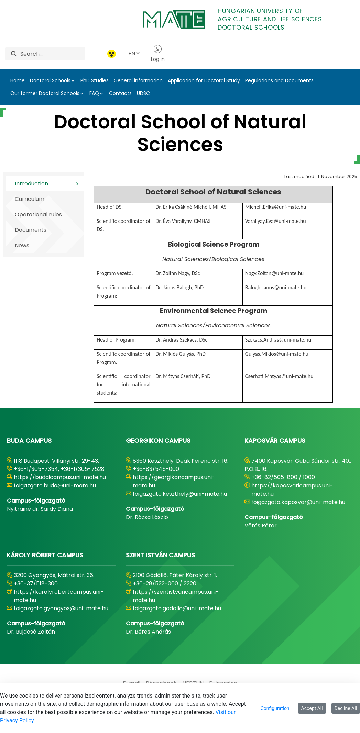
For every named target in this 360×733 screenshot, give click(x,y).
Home (17, 80)
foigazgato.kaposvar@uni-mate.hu (298, 502)
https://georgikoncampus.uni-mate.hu (174, 481)
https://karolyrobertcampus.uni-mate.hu (58, 596)
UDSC (143, 93)
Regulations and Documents (279, 80)
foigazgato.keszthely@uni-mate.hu (180, 494)
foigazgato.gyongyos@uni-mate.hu (61, 608)
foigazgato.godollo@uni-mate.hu (177, 608)
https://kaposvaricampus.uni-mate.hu (292, 490)
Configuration (275, 708)
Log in (158, 54)
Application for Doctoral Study (204, 80)
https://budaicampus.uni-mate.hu (60, 477)
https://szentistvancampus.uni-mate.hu (176, 596)
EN (134, 53)
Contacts (120, 93)
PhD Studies (94, 80)
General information (138, 80)
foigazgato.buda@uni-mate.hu (55, 485)
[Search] (52, 53)
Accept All (312, 708)
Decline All (346, 708)
